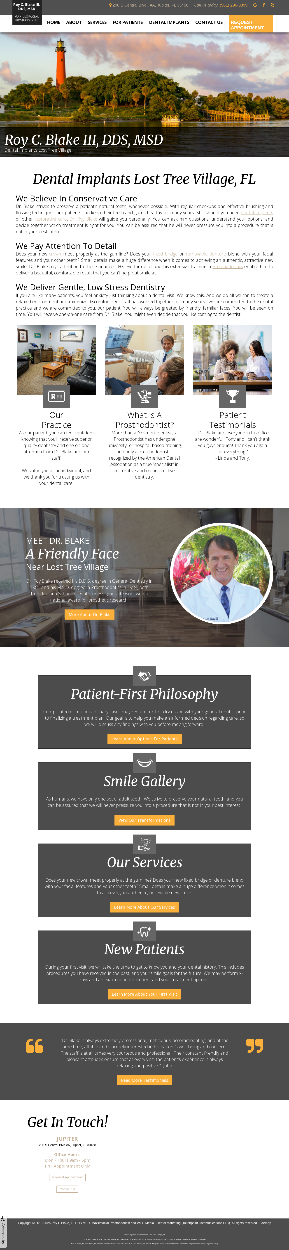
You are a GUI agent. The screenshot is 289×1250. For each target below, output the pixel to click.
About (74, 22)
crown (55, 254)
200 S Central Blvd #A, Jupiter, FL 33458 (67, 1145)
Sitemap (265, 1223)
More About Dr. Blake (89, 614)
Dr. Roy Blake (83, 219)
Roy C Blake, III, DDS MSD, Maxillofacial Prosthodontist (90, 1223)
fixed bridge (165, 254)
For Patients (128, 22)
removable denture (206, 254)
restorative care (51, 219)
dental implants (257, 213)
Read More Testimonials (144, 1080)
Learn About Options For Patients (145, 738)
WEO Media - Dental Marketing (159, 1223)
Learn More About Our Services (144, 907)
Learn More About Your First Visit (144, 994)
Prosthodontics (228, 266)
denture (222, 880)
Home (53, 22)
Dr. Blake (71, 1040)
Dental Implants (169, 22)
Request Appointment (247, 25)
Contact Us (209, 22)
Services (97, 22)
